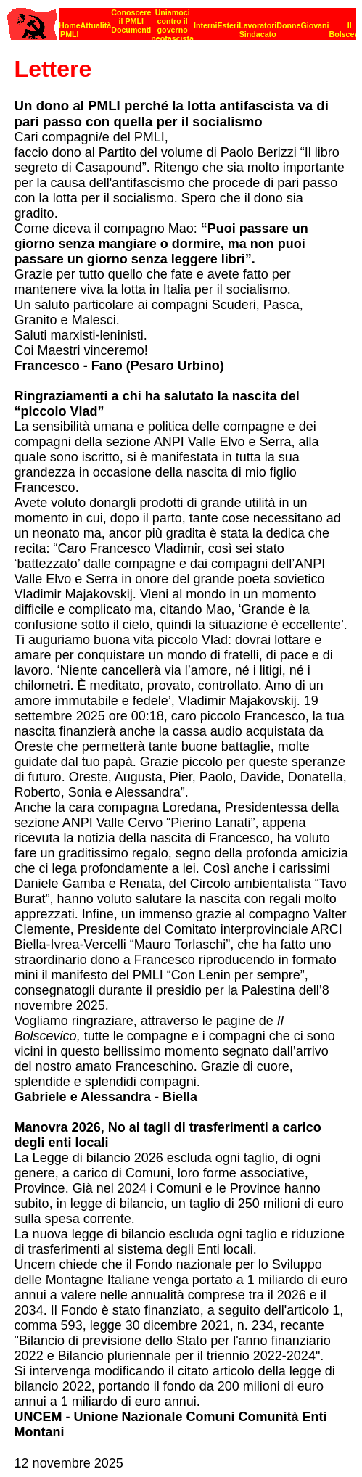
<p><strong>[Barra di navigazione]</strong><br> (181, 20)
